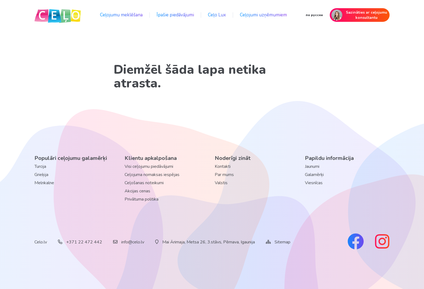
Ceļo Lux (217, 15)
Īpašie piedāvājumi (175, 15)
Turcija (40, 166)
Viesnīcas (314, 183)
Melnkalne (44, 183)
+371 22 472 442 (80, 242)
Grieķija (41, 174)
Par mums (224, 174)
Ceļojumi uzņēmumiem (263, 15)
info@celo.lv (128, 242)
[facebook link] (356, 242)
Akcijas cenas (137, 191)
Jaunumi (312, 166)
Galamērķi (314, 174)
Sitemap (282, 242)
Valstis (221, 183)
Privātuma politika (141, 199)
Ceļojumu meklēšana (121, 15)
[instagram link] (382, 242)
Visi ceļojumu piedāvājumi (149, 166)
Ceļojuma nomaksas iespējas (152, 174)
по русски (314, 15)
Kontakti (223, 166)
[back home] (57, 15)
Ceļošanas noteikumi (144, 183)
